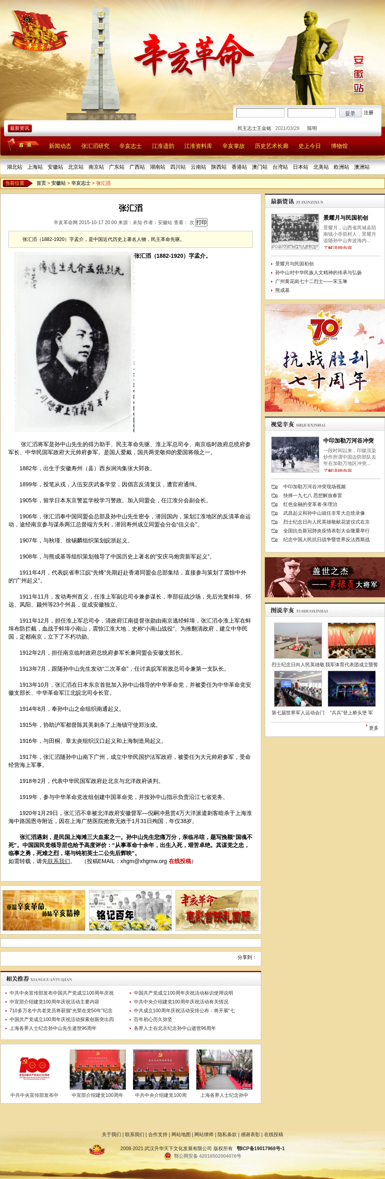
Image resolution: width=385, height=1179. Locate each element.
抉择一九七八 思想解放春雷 (312, 495)
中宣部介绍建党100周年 (97, 1095)
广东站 (117, 167)
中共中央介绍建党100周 (160, 1095)
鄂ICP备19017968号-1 (261, 1148)
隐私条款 (227, 1134)
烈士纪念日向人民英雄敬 (298, 664)
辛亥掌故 (233, 146)
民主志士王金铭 (261, 128)
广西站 (137, 167)
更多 (374, 728)
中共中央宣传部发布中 (34, 1095)
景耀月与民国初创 (345, 217)
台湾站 (280, 167)
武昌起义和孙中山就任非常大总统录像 (324, 513)
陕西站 (219, 167)
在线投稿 (180, 861)
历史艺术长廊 (271, 146)
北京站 (76, 167)
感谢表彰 (250, 1134)
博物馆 (339, 146)
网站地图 (181, 1134)
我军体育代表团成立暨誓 (351, 664)
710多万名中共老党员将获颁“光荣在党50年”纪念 (61, 1010)
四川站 (178, 167)
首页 (41, 183)
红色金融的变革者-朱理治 (310, 504)
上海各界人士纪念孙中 (224, 1095)
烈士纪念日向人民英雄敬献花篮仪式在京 (326, 522)
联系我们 (59, 861)
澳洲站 (362, 167)
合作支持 (157, 1134)
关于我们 (111, 1134)
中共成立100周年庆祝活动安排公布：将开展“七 (184, 1010)
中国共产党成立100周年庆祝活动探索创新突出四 (62, 1019)
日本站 (300, 167)
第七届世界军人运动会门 (298, 713)
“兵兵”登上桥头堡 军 (351, 713)
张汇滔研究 (95, 146)
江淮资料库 (198, 146)
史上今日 (309, 146)
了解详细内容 (337, 248)
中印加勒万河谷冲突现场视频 (314, 486)
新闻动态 (60, 146)
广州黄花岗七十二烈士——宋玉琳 (311, 281)
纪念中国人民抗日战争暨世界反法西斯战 (326, 539)
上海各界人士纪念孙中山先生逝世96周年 (53, 1028)
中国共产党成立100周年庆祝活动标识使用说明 (183, 993)
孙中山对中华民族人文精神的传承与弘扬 (318, 272)
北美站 (321, 167)
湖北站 (14, 167)
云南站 (198, 167)
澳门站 (260, 167)
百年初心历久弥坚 (153, 1019)
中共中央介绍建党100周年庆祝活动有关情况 (181, 1002)
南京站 (96, 167)
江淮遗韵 (163, 146)
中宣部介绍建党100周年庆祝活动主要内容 (54, 1002)
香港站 (239, 167)
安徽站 (55, 167)
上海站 (35, 167)
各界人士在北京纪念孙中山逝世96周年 (175, 1028)
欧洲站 (341, 167)
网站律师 (204, 1134)
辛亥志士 (130, 146)
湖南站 (157, 167)
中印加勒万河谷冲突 (348, 440)
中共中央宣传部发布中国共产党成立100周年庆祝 (62, 993)
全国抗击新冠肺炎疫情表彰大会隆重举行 (326, 531)
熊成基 (282, 290)
